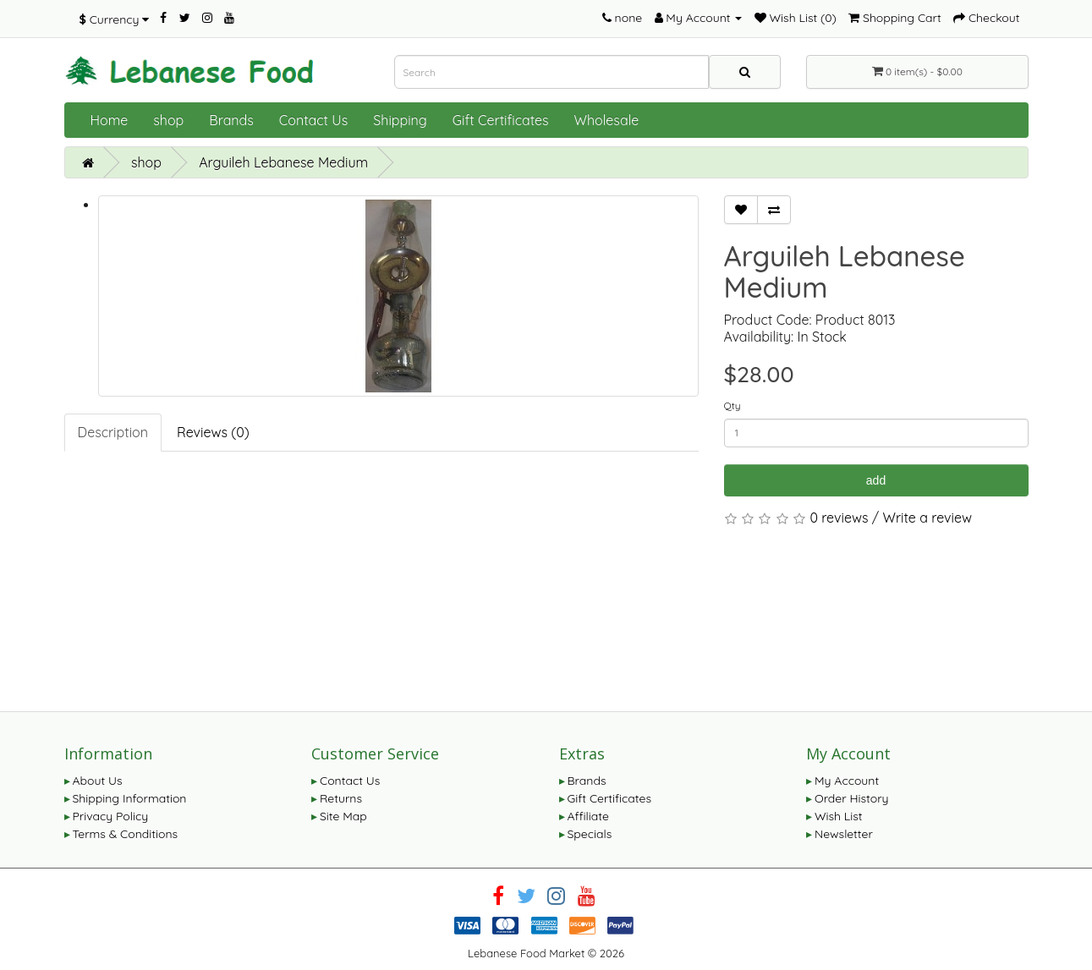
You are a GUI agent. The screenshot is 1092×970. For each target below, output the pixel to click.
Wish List (839, 816)
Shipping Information (130, 798)
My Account (847, 780)
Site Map (343, 816)
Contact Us (313, 120)
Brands (231, 120)
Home (110, 120)
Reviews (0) (213, 432)
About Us (98, 780)
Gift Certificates (501, 120)
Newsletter (844, 833)
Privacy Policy (111, 816)
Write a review (928, 517)
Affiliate (588, 816)
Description (113, 432)
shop (168, 120)
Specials (590, 833)
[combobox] (552, 72)
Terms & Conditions (125, 833)
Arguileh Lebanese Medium (283, 162)
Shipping (400, 120)
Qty (732, 405)
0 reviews (838, 517)
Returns (341, 798)
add (876, 480)
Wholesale (606, 120)
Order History (852, 798)
